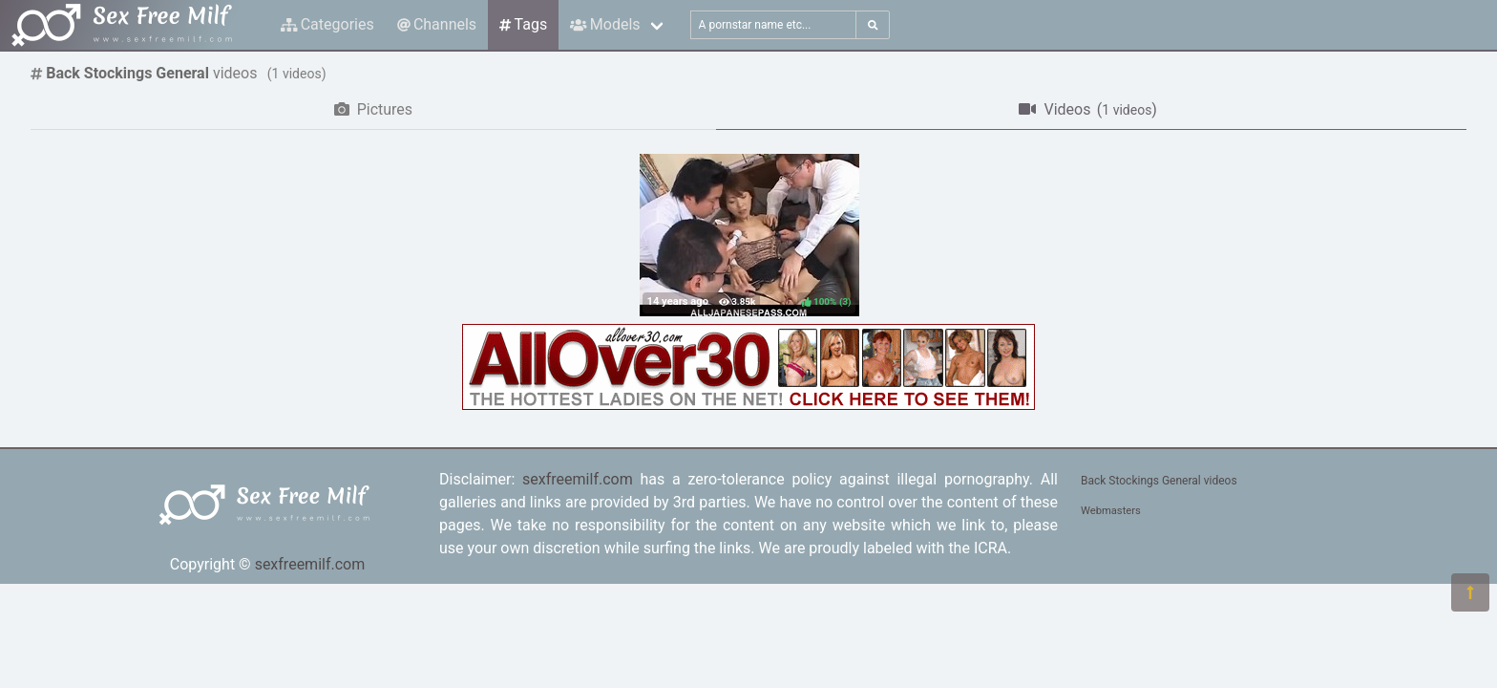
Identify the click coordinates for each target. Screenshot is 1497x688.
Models (605, 24)
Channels (436, 24)
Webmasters (1111, 511)
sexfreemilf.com (310, 564)
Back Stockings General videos (1159, 480)
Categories (327, 24)
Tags (523, 24)
